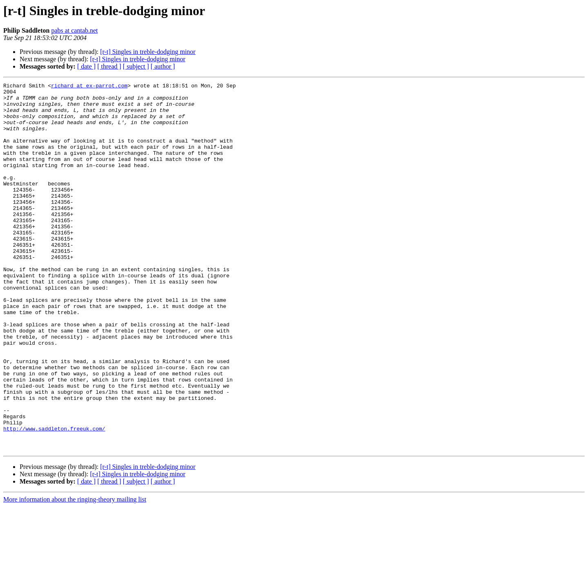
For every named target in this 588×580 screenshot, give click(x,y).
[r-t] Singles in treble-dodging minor (147, 51)
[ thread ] (109, 66)
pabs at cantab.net (74, 30)
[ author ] (163, 66)
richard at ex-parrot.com (89, 86)
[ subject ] (136, 66)
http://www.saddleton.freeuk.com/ (54, 498)
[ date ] (86, 66)
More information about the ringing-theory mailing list (74, 572)
